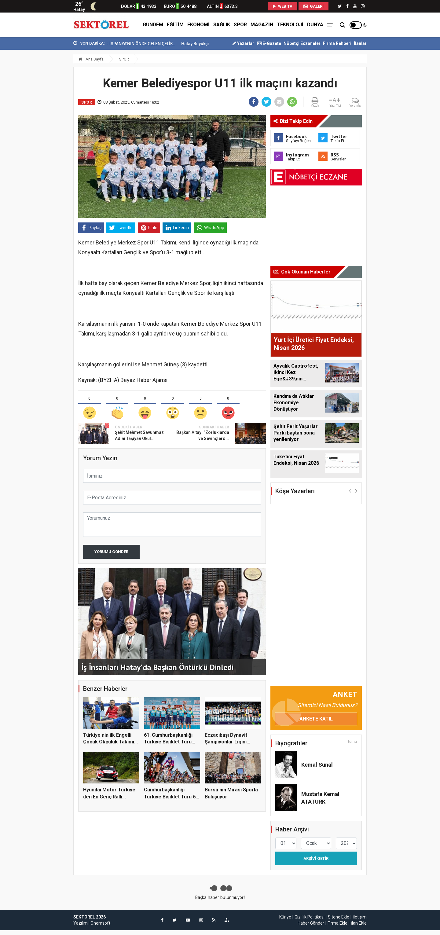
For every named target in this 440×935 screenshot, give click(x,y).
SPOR (240, 25)
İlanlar (360, 43)
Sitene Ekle (338, 917)
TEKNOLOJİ (290, 25)
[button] (350, 490)
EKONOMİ (198, 25)
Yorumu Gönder (111, 551)
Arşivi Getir (315, 858)
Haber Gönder (311, 923)
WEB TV (282, 6)
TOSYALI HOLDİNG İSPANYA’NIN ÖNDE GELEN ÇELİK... (143, 43)
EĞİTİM (175, 25)
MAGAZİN (262, 25)
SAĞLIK (221, 25)
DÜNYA (315, 25)
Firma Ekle (337, 923)
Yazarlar (243, 43)
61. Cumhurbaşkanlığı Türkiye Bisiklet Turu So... (168, 742)
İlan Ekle (359, 923)
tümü (352, 741)
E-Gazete (269, 43)
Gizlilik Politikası (309, 917)
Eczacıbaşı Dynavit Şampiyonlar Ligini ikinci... (226, 742)
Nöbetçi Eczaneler (302, 43)
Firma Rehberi (337, 43)
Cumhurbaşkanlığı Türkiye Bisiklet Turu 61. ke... (172, 796)
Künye (285, 917)
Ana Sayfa (91, 59)
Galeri (313, 6)
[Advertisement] (45, 134)
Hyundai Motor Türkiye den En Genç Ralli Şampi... (109, 796)
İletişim (360, 917)
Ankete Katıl (316, 719)
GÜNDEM (153, 25)
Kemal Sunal (317, 764)
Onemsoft (100, 923)
